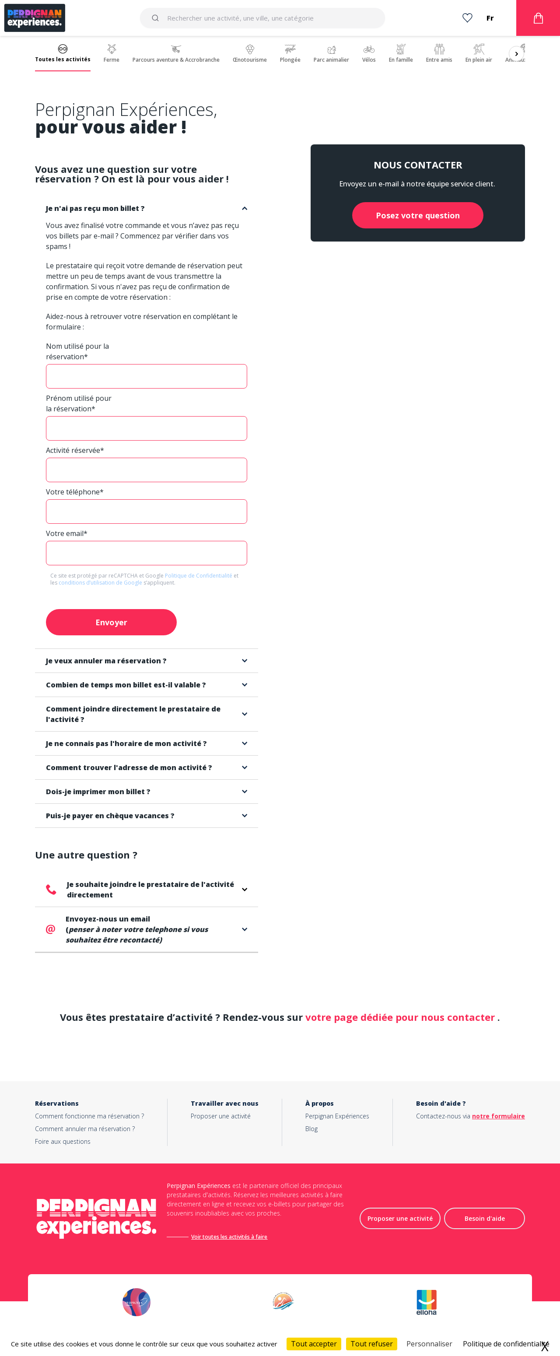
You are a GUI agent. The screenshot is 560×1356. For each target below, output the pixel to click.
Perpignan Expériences (337, 1116)
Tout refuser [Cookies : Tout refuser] (371, 1344)
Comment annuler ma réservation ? (85, 1129)
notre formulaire (498, 1116)
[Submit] (157, 18)
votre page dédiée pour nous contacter (401, 1016)
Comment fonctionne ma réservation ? (89, 1116)
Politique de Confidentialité (199, 575)
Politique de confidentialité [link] (506, 1344)
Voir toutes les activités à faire (230, 1236)
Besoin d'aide (485, 1219)
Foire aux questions (63, 1141)
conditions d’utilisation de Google (101, 582)
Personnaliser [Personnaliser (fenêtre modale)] (429, 1344)
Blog (311, 1129)
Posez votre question (418, 215)
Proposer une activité (221, 1116)
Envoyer (111, 622)
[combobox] (262, 18)
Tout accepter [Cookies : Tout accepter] (314, 1344)
